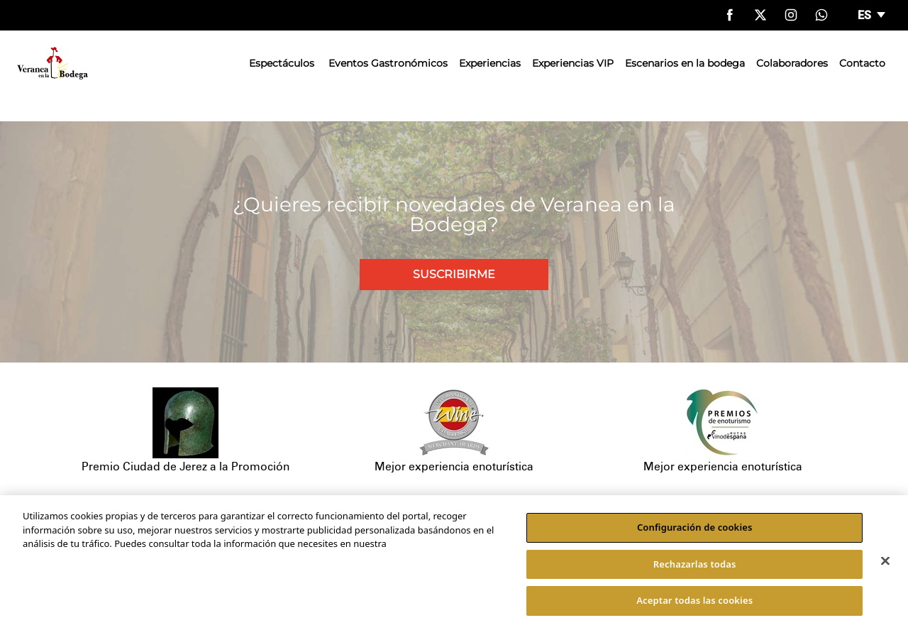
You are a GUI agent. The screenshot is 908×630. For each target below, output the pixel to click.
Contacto (862, 63)
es (866, 15)
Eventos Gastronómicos (388, 63)
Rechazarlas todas (694, 564)
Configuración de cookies (695, 527)
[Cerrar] (885, 561)
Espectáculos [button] (281, 63)
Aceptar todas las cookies (694, 600)
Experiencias (490, 63)
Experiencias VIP (573, 63)
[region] (454, 562)
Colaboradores (792, 63)
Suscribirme (454, 274)
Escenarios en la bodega (685, 63)
